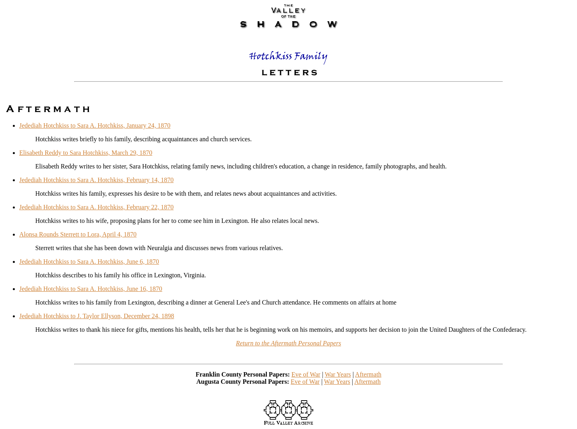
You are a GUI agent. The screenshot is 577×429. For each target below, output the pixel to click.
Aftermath (368, 374)
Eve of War (305, 374)
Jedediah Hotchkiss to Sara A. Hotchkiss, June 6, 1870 (89, 261)
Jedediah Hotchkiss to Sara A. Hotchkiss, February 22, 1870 (96, 207)
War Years (338, 374)
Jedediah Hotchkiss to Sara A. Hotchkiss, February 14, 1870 (96, 179)
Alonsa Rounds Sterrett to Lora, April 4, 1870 (78, 234)
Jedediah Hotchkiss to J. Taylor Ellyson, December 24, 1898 (96, 316)
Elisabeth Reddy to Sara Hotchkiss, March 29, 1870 (85, 152)
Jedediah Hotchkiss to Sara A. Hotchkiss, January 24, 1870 (94, 125)
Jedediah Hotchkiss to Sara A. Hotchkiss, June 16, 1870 (90, 288)
